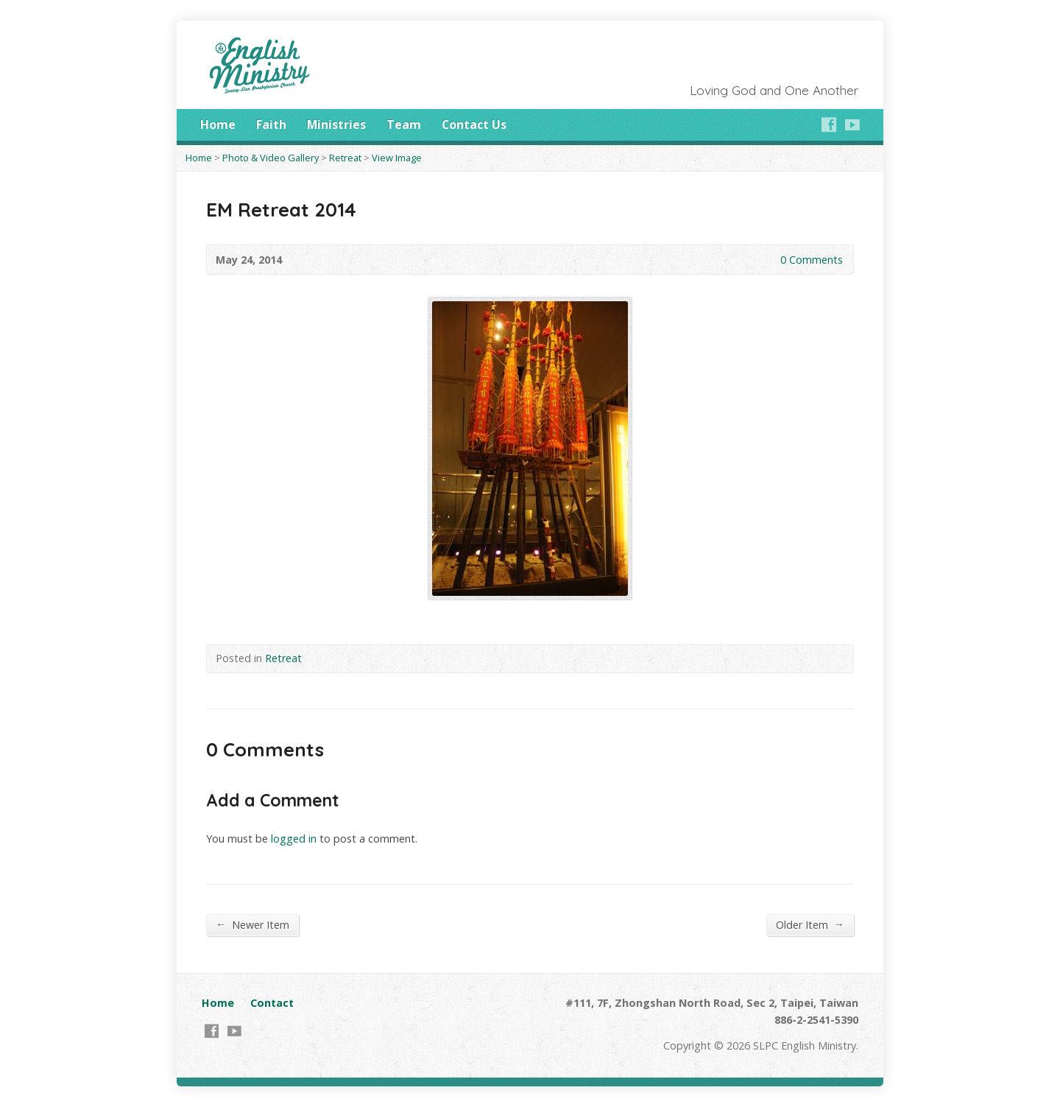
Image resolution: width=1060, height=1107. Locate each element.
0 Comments (768, 259)
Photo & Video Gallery (270, 157)
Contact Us (474, 124)
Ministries (336, 124)
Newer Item (252, 924)
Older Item (810, 924)
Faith (271, 124)
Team (403, 124)
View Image (397, 157)
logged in (294, 839)
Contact (272, 1003)
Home (218, 124)
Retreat (345, 157)
